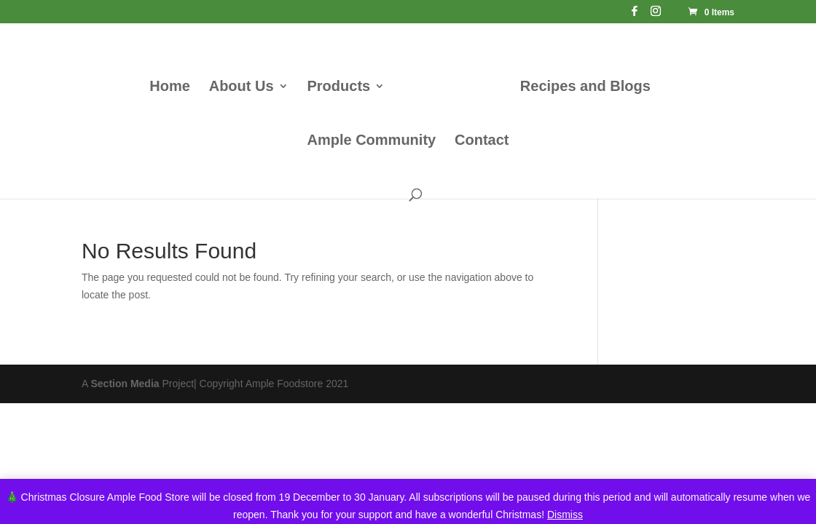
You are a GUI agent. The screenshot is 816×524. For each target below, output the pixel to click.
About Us (241, 87)
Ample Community (371, 141)
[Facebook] (634, 15)
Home (169, 87)
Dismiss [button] (565, 514)
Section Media (124, 383)
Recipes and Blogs (585, 87)
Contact (482, 141)
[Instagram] (656, 15)
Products (338, 87)
